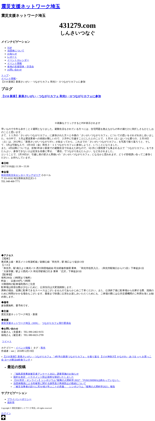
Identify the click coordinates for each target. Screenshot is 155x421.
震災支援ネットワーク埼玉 (30, 6)
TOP (9, 47)
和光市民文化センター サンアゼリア (21, 175)
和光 (43, 347)
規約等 (11, 402)
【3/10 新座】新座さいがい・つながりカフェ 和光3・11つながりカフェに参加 (51, 96)
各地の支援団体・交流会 (20, 66)
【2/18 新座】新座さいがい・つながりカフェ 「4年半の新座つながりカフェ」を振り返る (51, 356)
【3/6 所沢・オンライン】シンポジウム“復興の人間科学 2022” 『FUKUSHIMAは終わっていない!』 (66, 380)
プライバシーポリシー (19, 399)
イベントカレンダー (18, 60)
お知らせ (12, 54)
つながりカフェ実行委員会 (56, 323)
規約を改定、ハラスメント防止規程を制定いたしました (43, 377)
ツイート (7, 341)
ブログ (7, 89)
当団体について (15, 50)
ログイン (6, 413)
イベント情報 (14, 63)
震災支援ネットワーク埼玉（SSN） (20, 323)
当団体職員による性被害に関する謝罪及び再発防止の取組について (49, 383)
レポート (12, 57)
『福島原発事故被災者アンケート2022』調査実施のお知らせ (46, 374)
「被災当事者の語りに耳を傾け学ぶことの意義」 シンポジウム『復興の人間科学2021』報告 (64, 386)
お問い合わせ (14, 69)
